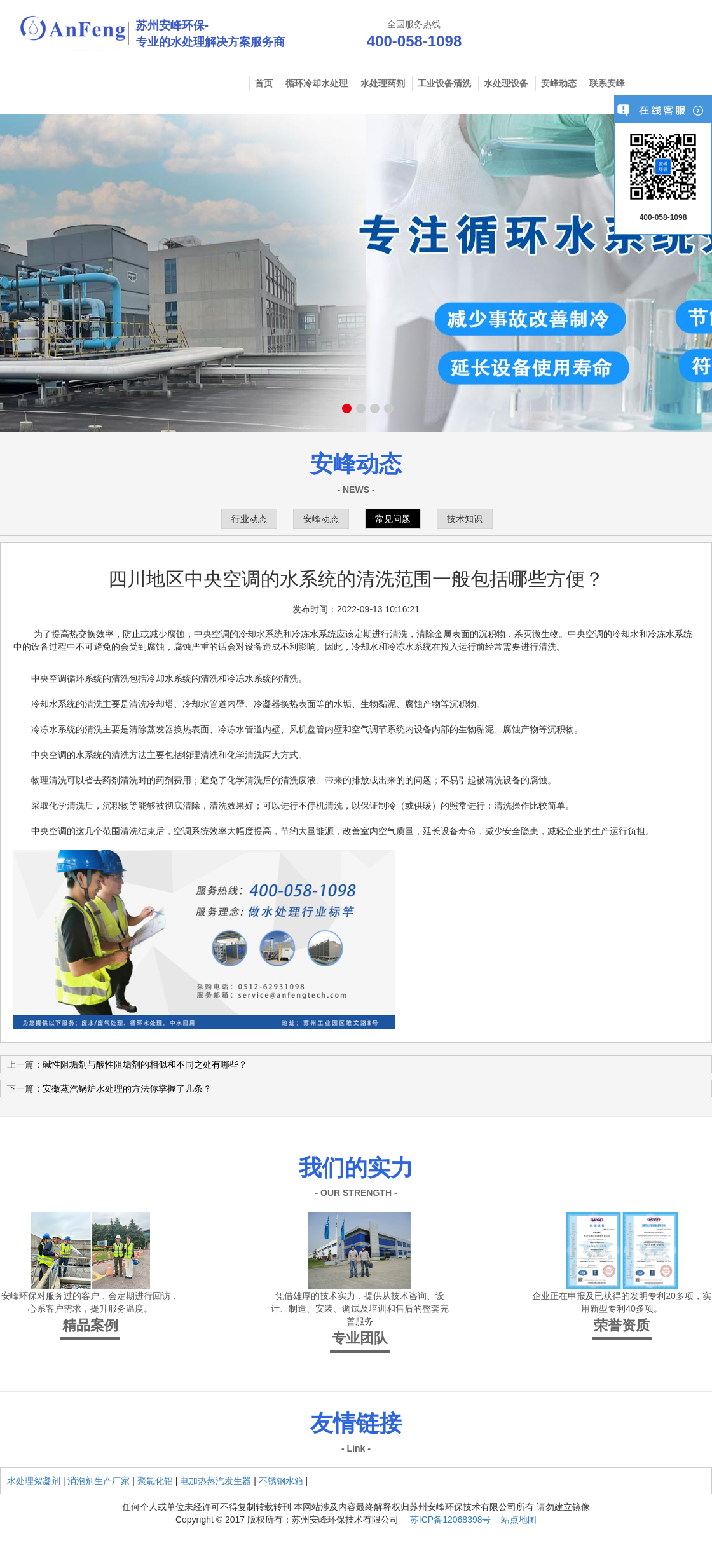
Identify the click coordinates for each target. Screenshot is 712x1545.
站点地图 (519, 1519)
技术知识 (465, 519)
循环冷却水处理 (316, 83)
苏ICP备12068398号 (450, 1519)
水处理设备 (506, 83)
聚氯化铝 (155, 1481)
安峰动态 (559, 83)
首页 (264, 83)
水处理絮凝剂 (33, 1481)
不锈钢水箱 (281, 1481)
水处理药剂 (382, 83)
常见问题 (393, 519)
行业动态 (249, 519)
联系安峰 (607, 83)
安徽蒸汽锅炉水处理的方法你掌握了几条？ (127, 1088)
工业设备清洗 (444, 83)
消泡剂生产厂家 (98, 1481)
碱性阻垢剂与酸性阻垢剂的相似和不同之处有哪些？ (145, 1064)
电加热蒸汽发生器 (215, 1481)
